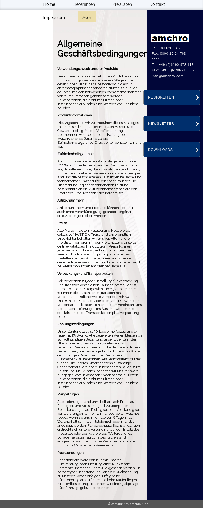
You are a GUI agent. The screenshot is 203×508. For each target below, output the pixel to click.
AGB (86, 17)
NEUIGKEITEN (161, 97)
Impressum (54, 17)
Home (49, 4)
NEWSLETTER (161, 123)
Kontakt (157, 4)
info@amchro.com (168, 76)
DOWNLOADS (160, 150)
